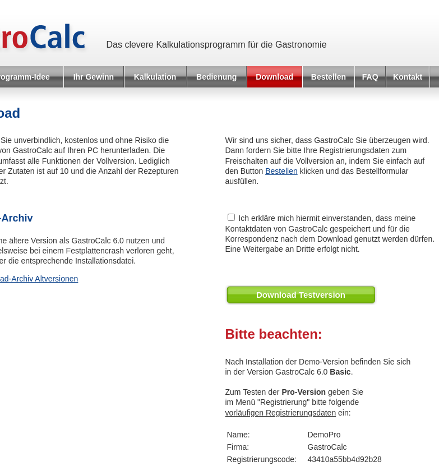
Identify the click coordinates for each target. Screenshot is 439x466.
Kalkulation (155, 76)
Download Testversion (300, 294)
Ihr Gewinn (93, 76)
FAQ (370, 76)
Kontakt (407, 76)
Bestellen (328, 76)
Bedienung (216, 76)
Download (274, 76)
